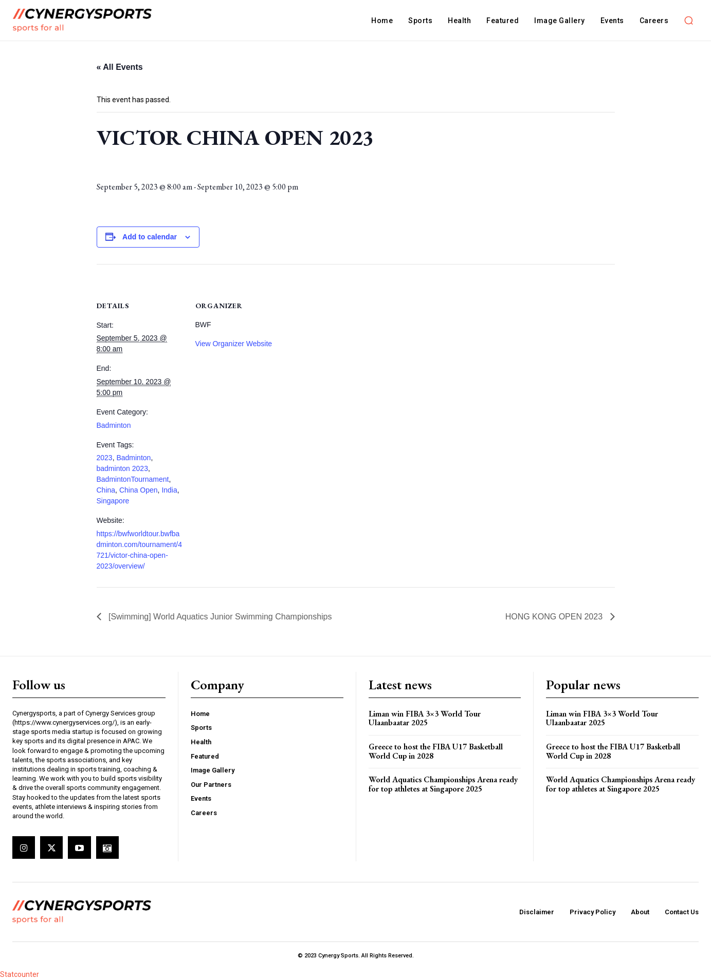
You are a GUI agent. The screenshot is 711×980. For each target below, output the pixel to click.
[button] (688, 20)
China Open (138, 490)
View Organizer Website (233, 344)
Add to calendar (149, 237)
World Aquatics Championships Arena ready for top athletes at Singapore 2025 (443, 784)
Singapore (113, 501)
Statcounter (19, 974)
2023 (105, 458)
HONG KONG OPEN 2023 (555, 616)
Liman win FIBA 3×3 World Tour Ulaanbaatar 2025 (425, 718)
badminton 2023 (122, 468)
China (106, 490)
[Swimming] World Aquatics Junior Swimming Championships (219, 616)
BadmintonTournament (133, 479)
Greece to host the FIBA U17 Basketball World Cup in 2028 (436, 751)
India (169, 490)
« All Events (120, 67)
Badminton (114, 425)
